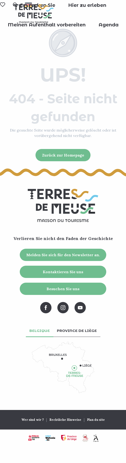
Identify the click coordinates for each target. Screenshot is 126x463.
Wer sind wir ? (32, 419)
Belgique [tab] (39, 330)
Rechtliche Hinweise (65, 419)
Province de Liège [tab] (77, 330)
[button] (87, 5)
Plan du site (96, 419)
